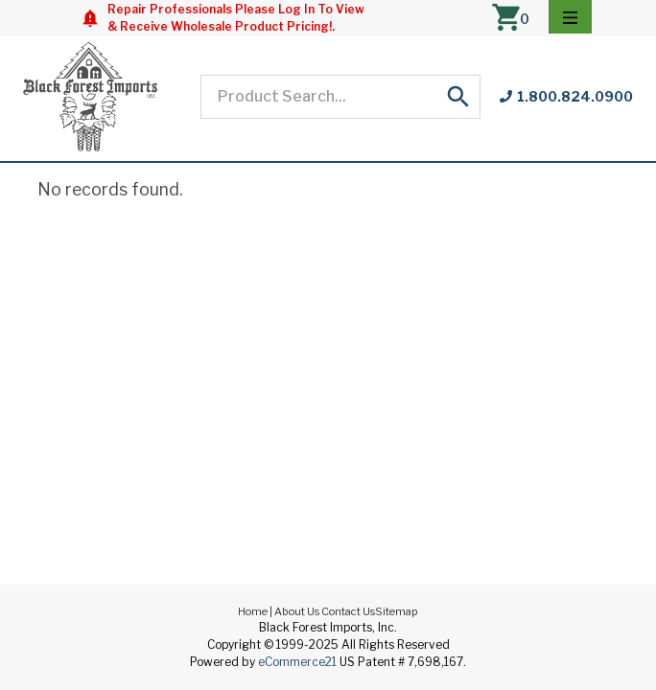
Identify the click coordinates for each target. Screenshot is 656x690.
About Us (296, 611)
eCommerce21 (297, 662)
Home (253, 611)
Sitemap (396, 611)
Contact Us (348, 611)
